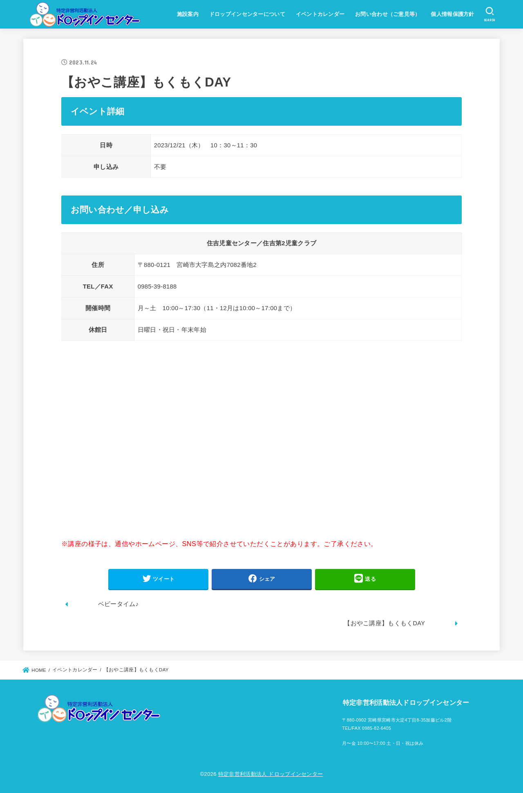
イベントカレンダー (320, 14)
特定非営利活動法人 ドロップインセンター (270, 774)
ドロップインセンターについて (247, 14)
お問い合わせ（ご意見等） (387, 14)
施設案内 (188, 14)
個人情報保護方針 (452, 14)
